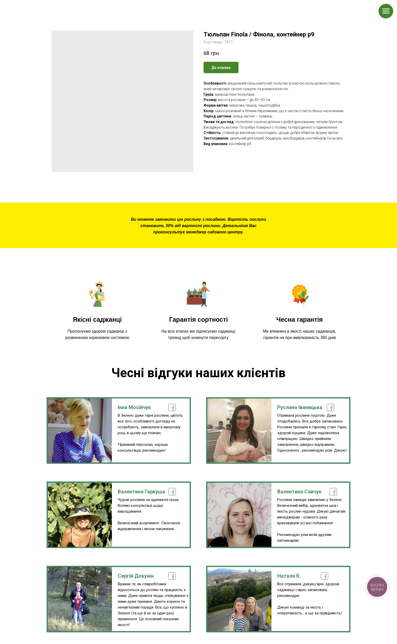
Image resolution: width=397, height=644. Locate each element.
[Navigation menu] (385, 11)
